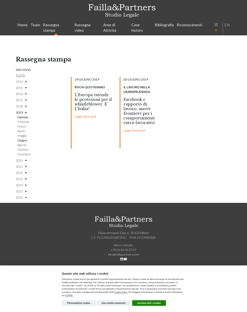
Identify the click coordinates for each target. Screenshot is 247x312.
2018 (21, 106)
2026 (21, 197)
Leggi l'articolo (85, 116)
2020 (21, 160)
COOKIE (69, 295)
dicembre (24, 154)
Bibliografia (164, 25)
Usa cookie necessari (114, 303)
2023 (21, 179)
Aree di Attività (109, 28)
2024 (21, 185)
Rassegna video (82, 28)
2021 (21, 166)
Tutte (20, 75)
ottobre (23, 149)
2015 (21, 87)
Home (22, 25)
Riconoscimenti (189, 25)
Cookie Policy (120, 292)
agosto (22, 145)
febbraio (23, 121)
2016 (21, 94)
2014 (21, 81)
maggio (22, 135)
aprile (21, 131)
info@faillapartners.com (123, 254)
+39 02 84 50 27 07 (123, 250)
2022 (21, 172)
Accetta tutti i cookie (149, 303)
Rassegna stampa (51, 28)
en (227, 25)
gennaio (22, 117)
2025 (21, 191)
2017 (21, 100)
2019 (21, 112)
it (216, 27)
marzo (21, 126)
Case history (137, 28)
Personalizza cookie (78, 303)
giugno (22, 140)
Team (35, 25)
